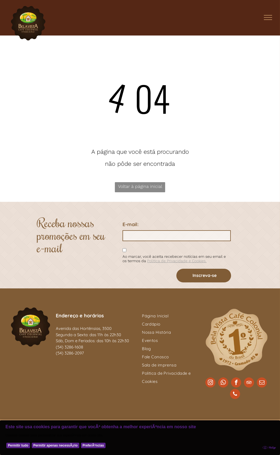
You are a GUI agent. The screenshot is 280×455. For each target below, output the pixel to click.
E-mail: (130, 224)
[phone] (235, 394)
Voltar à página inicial (140, 186)
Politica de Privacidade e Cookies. (176, 261)
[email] (262, 383)
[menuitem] (170, 316)
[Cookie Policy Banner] (140, 437)
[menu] (268, 17)
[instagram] (210, 383)
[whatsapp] (223, 383)
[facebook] (236, 383)
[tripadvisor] (249, 383)
